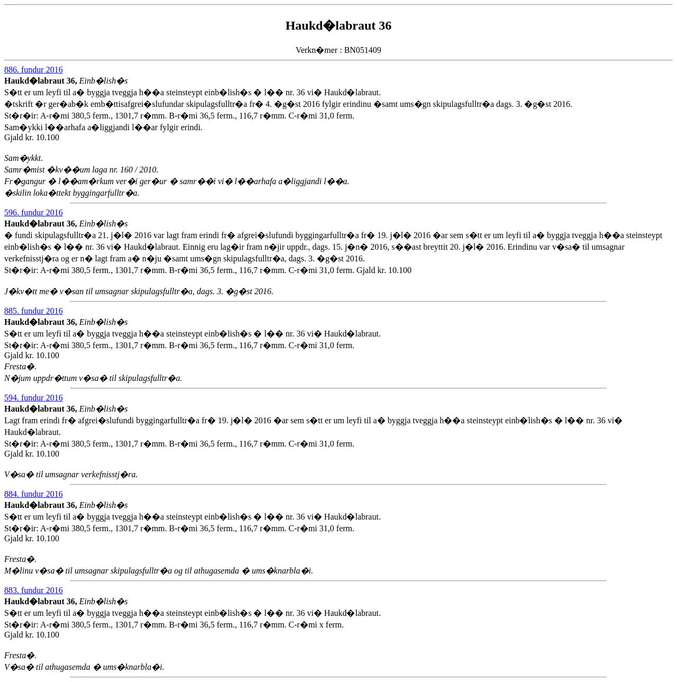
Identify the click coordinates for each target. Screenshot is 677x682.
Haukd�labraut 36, (41, 80)
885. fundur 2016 (33, 310)
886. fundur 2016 (33, 69)
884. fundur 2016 (33, 493)
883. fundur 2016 (33, 590)
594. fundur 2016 (33, 397)
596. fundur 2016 (33, 212)
